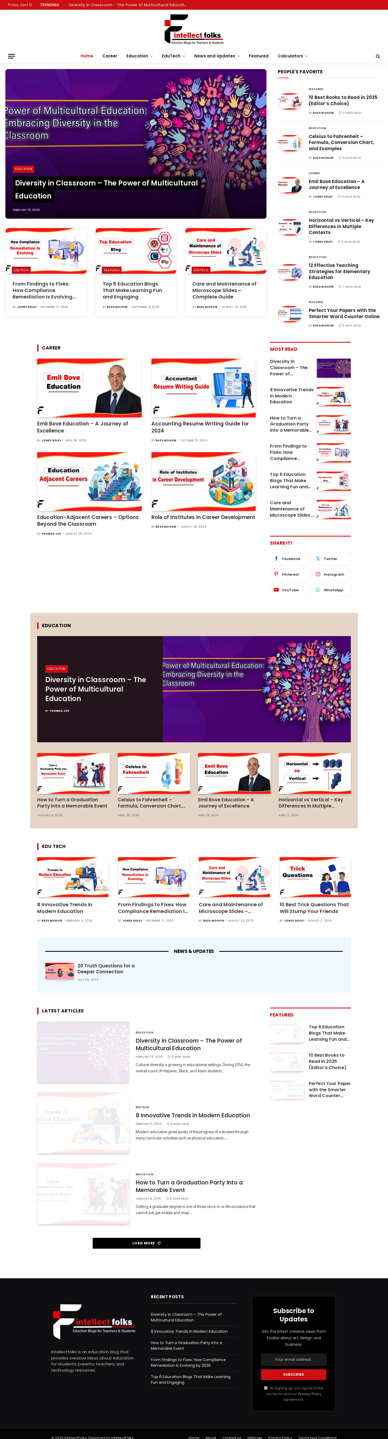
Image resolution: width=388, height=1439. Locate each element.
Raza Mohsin (117, 307)
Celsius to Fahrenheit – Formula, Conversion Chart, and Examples (342, 143)
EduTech (171, 56)
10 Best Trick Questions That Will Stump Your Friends (314, 900)
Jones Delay (27, 307)
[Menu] (11, 56)
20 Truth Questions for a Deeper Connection (106, 961)
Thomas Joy (51, 536)
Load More (146, 1235)
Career (109, 56)
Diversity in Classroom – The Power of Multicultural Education (129, 4)
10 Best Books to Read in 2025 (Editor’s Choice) (344, 101)
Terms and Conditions (317, 1430)
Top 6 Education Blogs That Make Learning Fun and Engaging (132, 290)
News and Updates (214, 56)
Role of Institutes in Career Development (203, 519)
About (211, 1430)
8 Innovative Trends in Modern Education (292, 398)
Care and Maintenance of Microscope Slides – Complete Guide (224, 290)
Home (87, 56)
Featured (259, 56)
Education (137, 56)
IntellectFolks (122, 1430)
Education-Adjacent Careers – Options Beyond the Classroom (88, 523)
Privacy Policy (309, 1386)
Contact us (231, 1430)
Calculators (290, 56)
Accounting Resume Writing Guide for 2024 (200, 429)
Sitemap (254, 1430)
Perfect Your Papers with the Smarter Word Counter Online (344, 315)
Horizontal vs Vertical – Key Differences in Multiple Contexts (342, 227)
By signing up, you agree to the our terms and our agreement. (293, 1386)
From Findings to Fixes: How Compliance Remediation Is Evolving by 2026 (42, 290)
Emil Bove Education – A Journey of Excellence (337, 185)
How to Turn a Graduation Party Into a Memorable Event (289, 426)
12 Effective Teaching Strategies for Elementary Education (339, 273)
